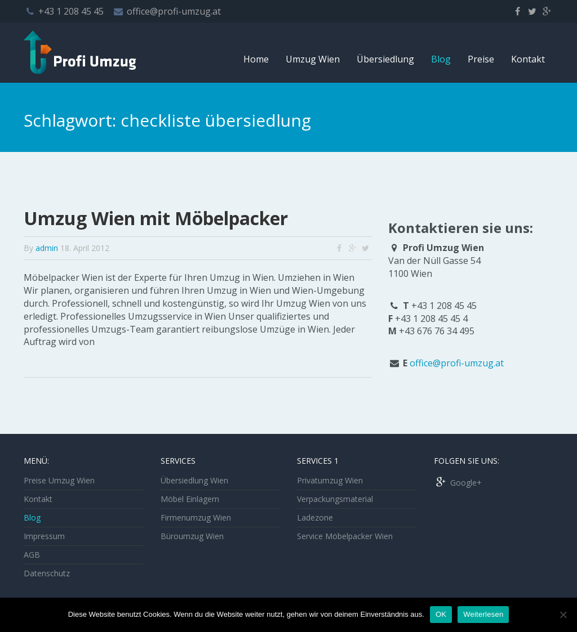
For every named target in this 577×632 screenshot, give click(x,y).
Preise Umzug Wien (59, 480)
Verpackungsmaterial (335, 499)
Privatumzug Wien (330, 480)
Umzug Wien (313, 59)
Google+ (458, 482)
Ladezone (315, 517)
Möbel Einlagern (190, 499)
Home (256, 59)
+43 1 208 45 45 (71, 11)
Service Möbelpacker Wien (345, 536)
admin (46, 248)
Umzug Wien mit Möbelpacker (156, 218)
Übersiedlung (385, 59)
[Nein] (563, 614)
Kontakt (528, 59)
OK (441, 614)
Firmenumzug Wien (196, 517)
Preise (481, 59)
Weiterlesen (483, 614)
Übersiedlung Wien (194, 480)
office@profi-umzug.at (174, 11)
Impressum (44, 536)
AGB (32, 554)
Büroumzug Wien (192, 536)
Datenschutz (47, 573)
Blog (441, 59)
